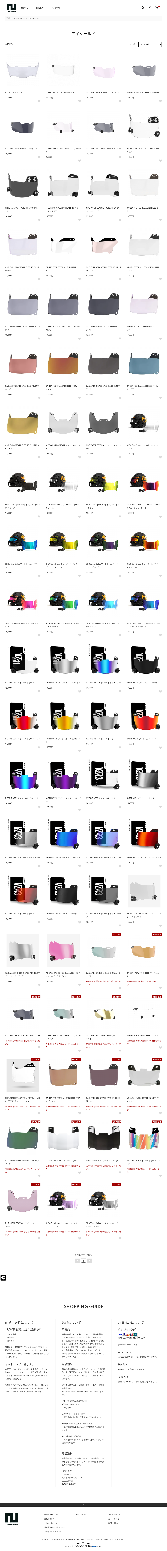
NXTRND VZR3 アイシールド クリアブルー (103, 857)
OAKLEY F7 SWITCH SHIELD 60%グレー (143, 92)
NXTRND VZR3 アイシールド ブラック (61, 914)
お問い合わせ (113, 1523)
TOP (8, 18)
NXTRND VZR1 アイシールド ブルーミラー (22, 798)
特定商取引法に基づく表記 (54, 1527)
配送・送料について (52, 1515)
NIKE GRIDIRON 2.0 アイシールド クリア (62, 1161)
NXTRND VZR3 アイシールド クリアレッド (22, 914)
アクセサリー (19, 18)
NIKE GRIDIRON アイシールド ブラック (102, 1161)
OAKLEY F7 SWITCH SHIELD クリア (60, 92)
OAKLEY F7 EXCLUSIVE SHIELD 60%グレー (103, 149)
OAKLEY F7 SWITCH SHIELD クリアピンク (103, 92)
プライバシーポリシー (52, 1532)
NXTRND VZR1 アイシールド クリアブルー (103, 683)
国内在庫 (40, 8)
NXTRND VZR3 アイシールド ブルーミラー (63, 857)
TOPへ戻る (83, 1505)
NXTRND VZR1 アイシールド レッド (141, 739)
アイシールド (33, 18)
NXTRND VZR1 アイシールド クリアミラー (63, 683)
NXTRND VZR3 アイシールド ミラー (141, 798)
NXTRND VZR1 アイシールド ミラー (100, 739)
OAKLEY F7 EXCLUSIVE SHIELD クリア (142, 1036)
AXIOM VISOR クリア (13, 92)
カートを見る (113, 1519)
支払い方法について (52, 1523)
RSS (77, 1515)
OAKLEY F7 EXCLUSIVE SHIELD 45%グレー (22, 1036)
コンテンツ (56, 8)
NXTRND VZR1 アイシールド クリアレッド (22, 739)
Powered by (83, 1544)
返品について (49, 1519)
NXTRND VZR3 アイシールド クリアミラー (22, 857)
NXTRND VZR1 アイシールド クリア (20, 683)
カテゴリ (24, 8)
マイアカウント (114, 1515)
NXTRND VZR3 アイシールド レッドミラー (144, 857)
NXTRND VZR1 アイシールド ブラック (142, 683)
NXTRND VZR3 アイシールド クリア (100, 798)
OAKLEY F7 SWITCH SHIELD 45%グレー (21, 149)
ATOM (83, 1515)
